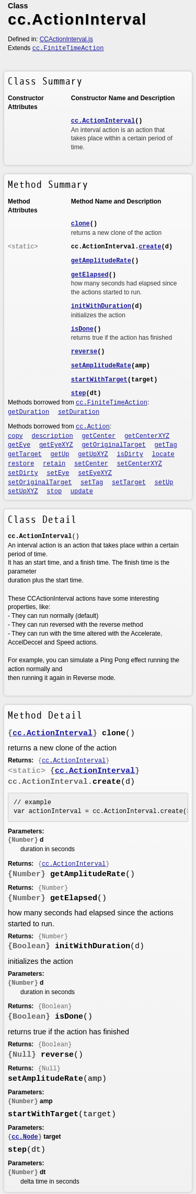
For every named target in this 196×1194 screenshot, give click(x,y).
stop (54, 491)
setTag (91, 482)
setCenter (91, 464)
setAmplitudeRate (101, 365)
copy (15, 436)
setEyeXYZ (95, 473)
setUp (164, 482)
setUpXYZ (23, 491)
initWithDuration (101, 306)
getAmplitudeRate (101, 261)
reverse (84, 351)
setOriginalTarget (40, 482)
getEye (19, 445)
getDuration (28, 412)
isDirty (130, 454)
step (78, 393)
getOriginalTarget (113, 445)
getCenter (99, 436)
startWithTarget (99, 380)
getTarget (25, 454)
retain (54, 464)
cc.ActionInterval (103, 121)
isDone (82, 329)
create (150, 246)
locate (163, 454)
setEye (58, 473)
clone (80, 224)
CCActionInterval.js (66, 39)
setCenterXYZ (139, 464)
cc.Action (93, 427)
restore (21, 464)
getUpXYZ (93, 454)
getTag (166, 445)
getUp (60, 454)
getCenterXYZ (146, 436)
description (52, 436)
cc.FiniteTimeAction (68, 48)
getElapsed (90, 275)
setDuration (78, 412)
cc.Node (24, 1137)
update (82, 491)
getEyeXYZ (56, 445)
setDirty (23, 473)
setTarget (129, 482)
